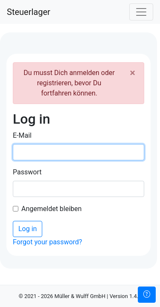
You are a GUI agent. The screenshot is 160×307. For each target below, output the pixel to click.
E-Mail (22, 135)
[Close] (132, 73)
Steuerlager (28, 12)
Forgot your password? (47, 242)
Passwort (27, 172)
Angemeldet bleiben (51, 209)
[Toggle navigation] (141, 11)
